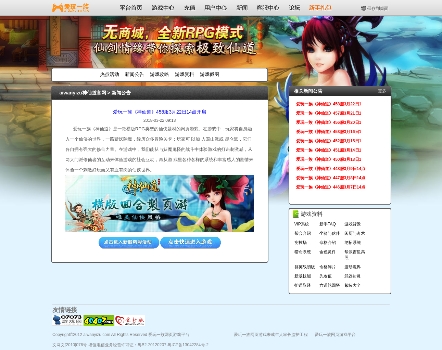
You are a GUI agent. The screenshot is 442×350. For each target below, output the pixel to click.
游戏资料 (184, 74)
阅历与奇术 (354, 233)
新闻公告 (134, 74)
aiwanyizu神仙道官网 (83, 92)
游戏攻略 (159, 74)
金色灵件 (327, 251)
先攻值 (325, 276)
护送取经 (302, 285)
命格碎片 (327, 266)
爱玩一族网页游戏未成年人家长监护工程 (271, 334)
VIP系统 (301, 224)
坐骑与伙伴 (329, 233)
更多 (382, 91)
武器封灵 (352, 276)
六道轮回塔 (329, 285)
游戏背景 (352, 224)
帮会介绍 (302, 233)
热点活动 (109, 74)
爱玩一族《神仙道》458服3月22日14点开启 (159, 112)
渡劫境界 (352, 266)
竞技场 (300, 242)
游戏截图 (209, 74)
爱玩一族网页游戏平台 (335, 334)
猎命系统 (302, 251)
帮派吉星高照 (354, 254)
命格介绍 (327, 242)
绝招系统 (352, 242)
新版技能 (302, 276)
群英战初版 (304, 266)
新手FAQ (327, 224)
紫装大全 (352, 285)
